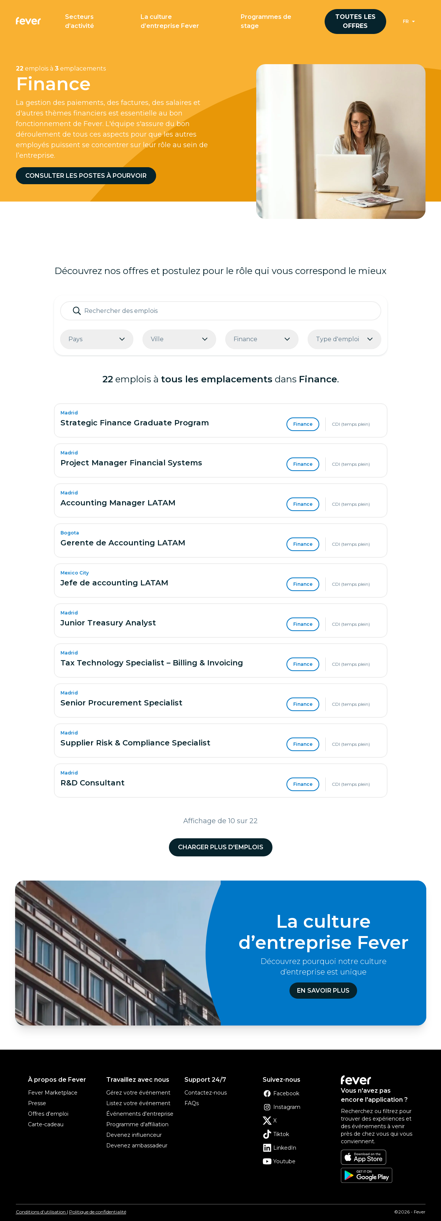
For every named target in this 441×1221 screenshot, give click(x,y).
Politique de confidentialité (97, 1212)
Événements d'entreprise (139, 1113)
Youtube (279, 1161)
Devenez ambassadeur (136, 1145)
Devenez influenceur (134, 1135)
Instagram (281, 1107)
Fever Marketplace (52, 1092)
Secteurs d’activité (79, 21)
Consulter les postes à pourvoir (86, 175)
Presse (37, 1103)
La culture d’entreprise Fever (170, 21)
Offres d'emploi (48, 1113)
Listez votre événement (138, 1103)
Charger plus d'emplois (220, 847)
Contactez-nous (205, 1092)
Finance (303, 424)
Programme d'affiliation (137, 1124)
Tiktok (276, 1134)
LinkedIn (279, 1147)
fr (406, 21)
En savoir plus (323, 990)
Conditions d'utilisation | (42, 1212)
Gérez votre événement (138, 1092)
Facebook (281, 1093)
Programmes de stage (266, 21)
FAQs (191, 1103)
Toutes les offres (355, 21)
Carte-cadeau (45, 1124)
